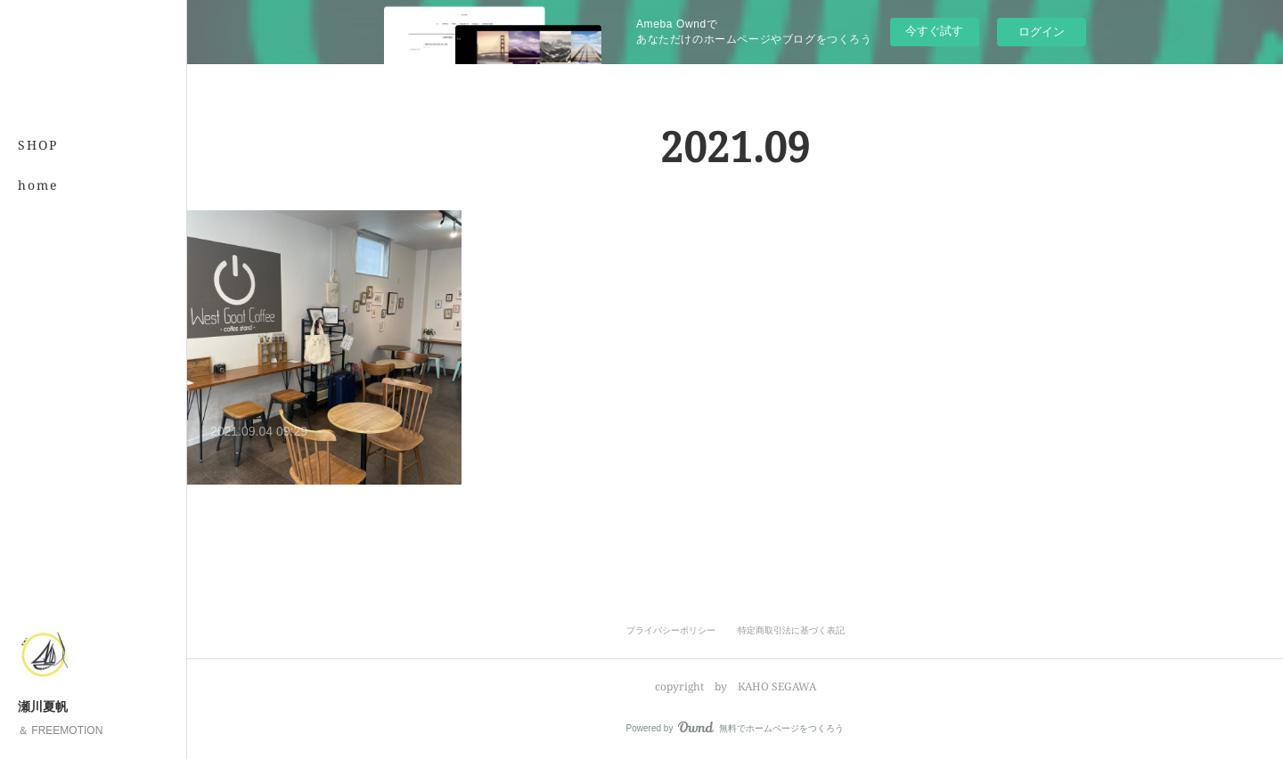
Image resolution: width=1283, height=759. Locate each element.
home (38, 184)
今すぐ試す (934, 30)
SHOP (38, 144)
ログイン (1041, 31)
